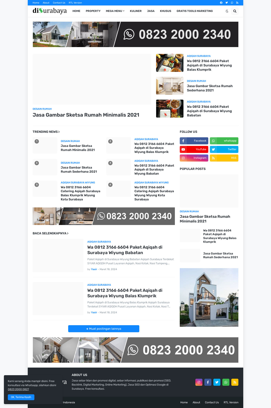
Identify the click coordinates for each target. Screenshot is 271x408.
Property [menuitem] (93, 11)
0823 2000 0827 (18, 389)
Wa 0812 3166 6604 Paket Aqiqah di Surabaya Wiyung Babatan (209, 111)
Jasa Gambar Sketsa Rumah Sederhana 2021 (210, 88)
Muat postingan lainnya (104, 328)
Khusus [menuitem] (165, 11)
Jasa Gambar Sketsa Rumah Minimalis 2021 (86, 115)
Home (36, 2)
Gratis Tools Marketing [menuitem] (195, 11)
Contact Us (59, 2)
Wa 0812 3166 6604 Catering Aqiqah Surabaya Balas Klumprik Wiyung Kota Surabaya (80, 193)
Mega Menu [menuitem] (114, 11)
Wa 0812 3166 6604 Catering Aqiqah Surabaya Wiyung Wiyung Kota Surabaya (154, 193)
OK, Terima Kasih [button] (21, 397)
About (46, 2)
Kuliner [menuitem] (136, 11)
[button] (227, 11)
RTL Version (75, 2)
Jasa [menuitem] (151, 11)
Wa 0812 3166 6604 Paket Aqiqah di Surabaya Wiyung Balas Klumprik (209, 65)
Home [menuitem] (76, 11)
